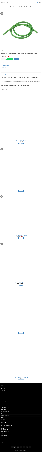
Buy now (16, 59)
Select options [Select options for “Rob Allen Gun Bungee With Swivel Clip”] (21, 380)
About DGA (3, 388)
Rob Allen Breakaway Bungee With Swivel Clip (21, 187)
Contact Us (3, 390)
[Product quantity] (3, 59)
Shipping (2, 417)
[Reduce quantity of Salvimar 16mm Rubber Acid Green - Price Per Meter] (1, 59)
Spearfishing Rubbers (28, 6)
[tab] (3, 75)
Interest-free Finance (5, 411)
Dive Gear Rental (4, 396)
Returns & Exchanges (5, 415)
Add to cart (9, 59)
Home (11, 6)
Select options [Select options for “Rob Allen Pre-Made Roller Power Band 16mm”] (21, 285)
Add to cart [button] (21, 143)
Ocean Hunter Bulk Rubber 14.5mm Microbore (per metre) (21, 140)
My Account (3, 413)
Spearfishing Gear (20, 6)
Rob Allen (4, 67)
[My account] (5, 2)
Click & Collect (3, 409)
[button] (3, 2)
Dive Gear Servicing (4, 398)
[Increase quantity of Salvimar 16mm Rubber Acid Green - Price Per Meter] (5, 59)
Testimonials (3, 419)
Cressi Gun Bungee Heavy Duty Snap (21, 235)
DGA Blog (2, 392)
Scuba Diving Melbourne (5, 401)
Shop (14, 6)
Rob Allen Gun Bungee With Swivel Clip (21, 377)
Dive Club (2, 394)
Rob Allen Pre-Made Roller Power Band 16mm (21, 282)
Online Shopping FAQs (5, 407)
